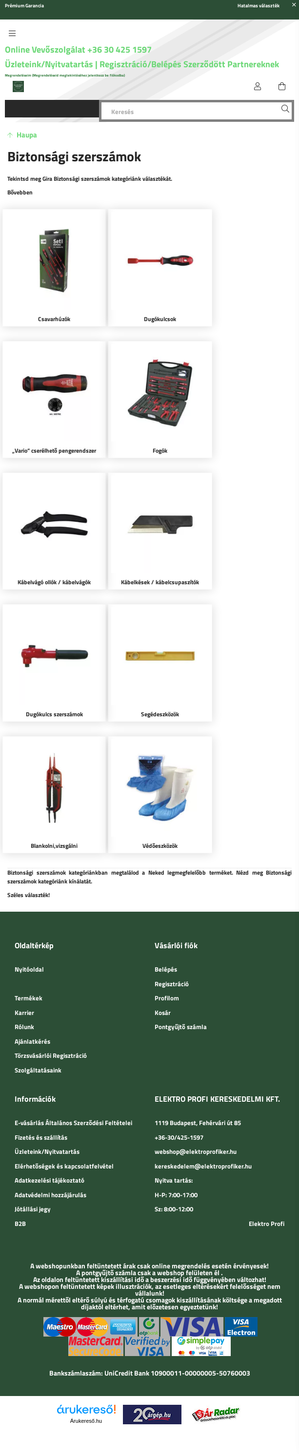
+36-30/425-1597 (179, 1109)
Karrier (24, 985)
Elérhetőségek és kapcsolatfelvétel (64, 1138)
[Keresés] (196, 111)
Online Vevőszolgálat (45, 49)
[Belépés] (257, 86)
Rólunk (24, 999)
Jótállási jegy (33, 1181)
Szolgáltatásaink (38, 1042)
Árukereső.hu (86, 1393)
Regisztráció (172, 956)
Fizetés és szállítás (41, 1109)
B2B (20, 1196)
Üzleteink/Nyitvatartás (50, 64)
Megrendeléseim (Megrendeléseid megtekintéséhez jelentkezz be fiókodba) (65, 75)
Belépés (166, 942)
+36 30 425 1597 (118, 49)
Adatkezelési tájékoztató (49, 1153)
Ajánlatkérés (32, 1013)
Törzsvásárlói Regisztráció (51, 1028)
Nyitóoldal (29, 942)
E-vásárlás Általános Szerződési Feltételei (73, 1095)
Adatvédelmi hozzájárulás (50, 1167)
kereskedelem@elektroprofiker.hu (203, 1138)
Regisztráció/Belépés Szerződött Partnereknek (189, 64)
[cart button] (282, 86)
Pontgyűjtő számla (181, 999)
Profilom (167, 971)
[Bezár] (294, 5)
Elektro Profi (266, 1196)
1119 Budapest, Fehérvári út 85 (198, 1095)
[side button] (12, 33)
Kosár (163, 985)
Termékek (28, 971)
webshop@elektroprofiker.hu (196, 1124)
